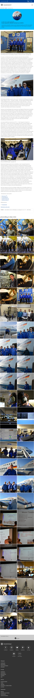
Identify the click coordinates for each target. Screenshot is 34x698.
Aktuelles (5, 7)
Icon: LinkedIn (13, 653)
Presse (2, 682)
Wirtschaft (2, 666)
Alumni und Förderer (4, 664)
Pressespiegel (4, 204)
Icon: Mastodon (22, 646)
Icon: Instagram (11, 646)
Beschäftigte (3, 663)
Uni (3, 1)
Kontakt (17, 637)
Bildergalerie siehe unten (5, 206)
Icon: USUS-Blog (19, 653)
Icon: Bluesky (17, 646)
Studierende (3, 662)
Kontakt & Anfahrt (4, 680)
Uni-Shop (2, 686)
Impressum (3, 670)
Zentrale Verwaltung (4, 694)
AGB (1, 676)
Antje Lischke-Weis (10, 21)
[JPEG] (17, 41)
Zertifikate (2, 674)
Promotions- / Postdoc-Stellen (6, 684)
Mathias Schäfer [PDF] (5, 199)
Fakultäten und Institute (5, 692)
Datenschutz (3, 672)
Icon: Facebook (5, 646)
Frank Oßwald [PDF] (4, 196)
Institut (2, 7)
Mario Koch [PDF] (4, 195)
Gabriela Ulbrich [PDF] (5, 198)
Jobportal (2, 683)
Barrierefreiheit (3, 673)
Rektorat (2, 690)
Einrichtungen (3, 693)
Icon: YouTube (28, 646)
